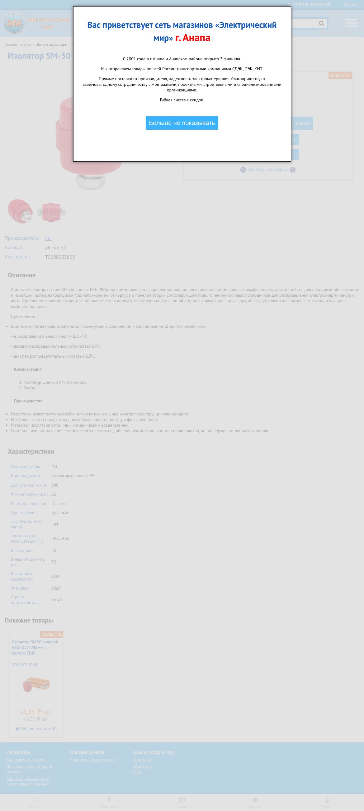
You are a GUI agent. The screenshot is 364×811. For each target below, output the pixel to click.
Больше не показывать (182, 122)
